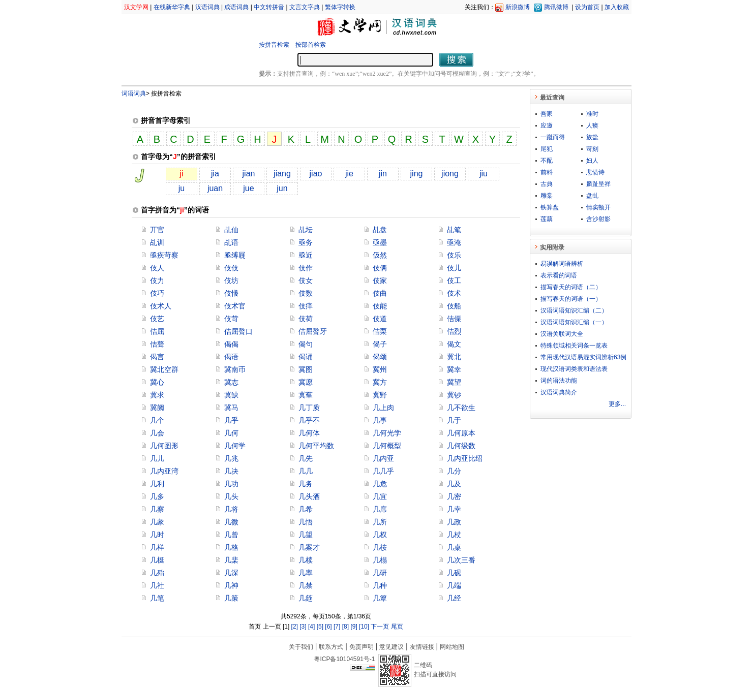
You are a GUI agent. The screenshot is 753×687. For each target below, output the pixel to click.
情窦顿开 (598, 207)
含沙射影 (598, 219)
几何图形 (164, 446)
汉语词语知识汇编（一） (574, 322)
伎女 (305, 280)
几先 (305, 458)
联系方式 (331, 646)
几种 (380, 585)
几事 (380, 420)
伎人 (157, 268)
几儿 (157, 458)
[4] (311, 626)
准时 (592, 113)
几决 (231, 471)
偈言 (157, 357)
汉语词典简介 (558, 392)
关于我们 (301, 646)
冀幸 (454, 369)
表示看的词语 (558, 275)
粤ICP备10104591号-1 (344, 659)
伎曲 (380, 293)
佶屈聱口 (238, 331)
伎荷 (305, 319)
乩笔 (454, 230)
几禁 (305, 585)
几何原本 (461, 433)
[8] (345, 626)
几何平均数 (316, 446)
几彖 (157, 522)
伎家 (380, 280)
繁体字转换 (340, 7)
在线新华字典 (172, 7)
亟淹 (454, 242)
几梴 (157, 560)
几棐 (231, 560)
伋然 (380, 255)
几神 (231, 585)
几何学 (235, 446)
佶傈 (454, 319)
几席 (380, 509)
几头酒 (309, 496)
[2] (294, 626)
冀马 (231, 407)
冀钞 (454, 395)
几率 (305, 573)
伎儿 (454, 268)
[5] (320, 626)
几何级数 (461, 446)
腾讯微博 (556, 7)
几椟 (305, 560)
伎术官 (235, 306)
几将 (231, 509)
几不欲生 (461, 407)
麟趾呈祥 (598, 184)
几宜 (380, 496)
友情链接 (422, 646)
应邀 (546, 125)
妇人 (592, 160)
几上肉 (383, 407)
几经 (454, 598)
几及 (454, 484)
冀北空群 (164, 369)
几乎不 (309, 420)
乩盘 (380, 230)
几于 (454, 420)
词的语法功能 (558, 380)
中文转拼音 (269, 7)
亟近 (305, 255)
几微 (231, 522)
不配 (546, 160)
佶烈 (454, 331)
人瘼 (592, 125)
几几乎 (383, 471)
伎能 (380, 306)
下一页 (380, 626)
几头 (231, 496)
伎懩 (231, 293)
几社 (157, 585)
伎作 (305, 268)
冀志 (231, 382)
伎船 (454, 306)
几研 (380, 573)
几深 (231, 573)
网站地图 (452, 646)
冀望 (454, 382)
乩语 (231, 242)
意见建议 (391, 646)
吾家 (546, 113)
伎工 (454, 280)
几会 (157, 433)
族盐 (592, 137)
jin (383, 173)
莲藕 (546, 219)
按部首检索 (310, 44)
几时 (157, 534)
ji (181, 173)
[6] (328, 626)
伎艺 (157, 319)
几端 (454, 585)
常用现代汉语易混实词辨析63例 (583, 357)
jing (416, 173)
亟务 (305, 242)
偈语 (231, 357)
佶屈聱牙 (312, 331)
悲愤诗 (595, 172)
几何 (231, 433)
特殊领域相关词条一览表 (574, 345)
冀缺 (231, 395)
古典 (546, 184)
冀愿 (305, 382)
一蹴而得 (552, 137)
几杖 (454, 534)
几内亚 (383, 458)
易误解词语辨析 (561, 263)
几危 (380, 484)
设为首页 (587, 7)
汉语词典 (207, 7)
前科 (546, 172)
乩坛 (305, 230)
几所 (380, 522)
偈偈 (231, 344)
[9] (353, 626)
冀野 (380, 395)
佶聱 (157, 344)
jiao (316, 173)
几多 (157, 496)
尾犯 (546, 148)
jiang (282, 173)
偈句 (305, 344)
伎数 (305, 293)
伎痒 (305, 306)
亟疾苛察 (164, 255)
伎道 (380, 319)
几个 (157, 420)
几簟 (380, 598)
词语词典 (134, 93)
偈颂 (380, 357)
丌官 (157, 230)
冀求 (157, 395)
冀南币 (235, 369)
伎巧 (157, 293)
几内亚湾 (164, 471)
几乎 (231, 420)
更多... (617, 404)
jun (282, 188)
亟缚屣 (235, 255)
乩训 (157, 242)
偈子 (380, 344)
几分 (454, 471)
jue (248, 188)
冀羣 (305, 395)
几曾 (231, 534)
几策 (231, 598)
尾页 (397, 626)
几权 (380, 534)
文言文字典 (304, 7)
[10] (364, 626)
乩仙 (231, 230)
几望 (305, 534)
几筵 (305, 598)
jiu (483, 173)
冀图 (305, 369)
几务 (305, 484)
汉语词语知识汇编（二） (574, 310)
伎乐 (454, 255)
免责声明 (361, 646)
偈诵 (305, 357)
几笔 (157, 598)
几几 (305, 471)
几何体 (309, 433)
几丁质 (309, 407)
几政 (454, 522)
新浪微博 (517, 7)
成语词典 (236, 7)
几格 (231, 547)
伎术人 (160, 306)
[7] (337, 626)
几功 (231, 484)
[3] (302, 626)
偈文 (454, 344)
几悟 (305, 522)
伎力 (157, 280)
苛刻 (592, 148)
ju (181, 188)
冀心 (157, 382)
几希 (305, 509)
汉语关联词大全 (561, 333)
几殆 (157, 573)
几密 (454, 496)
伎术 (454, 293)
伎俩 (380, 268)
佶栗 (380, 331)
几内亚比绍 (465, 458)
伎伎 (231, 268)
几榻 (380, 560)
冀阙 (157, 407)
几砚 (454, 573)
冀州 (380, 369)
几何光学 (387, 433)
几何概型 (387, 446)
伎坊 (231, 280)
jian (249, 173)
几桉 (380, 547)
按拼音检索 (274, 44)
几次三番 (461, 560)
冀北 (454, 357)
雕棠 (546, 195)
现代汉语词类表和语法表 (574, 368)
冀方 (380, 382)
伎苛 (231, 319)
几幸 (454, 509)
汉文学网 (136, 7)
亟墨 (380, 242)
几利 (157, 484)
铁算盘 (549, 207)
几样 (157, 547)
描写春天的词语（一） (570, 298)
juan (215, 188)
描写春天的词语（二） (570, 287)
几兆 (231, 458)
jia (215, 173)
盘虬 (592, 195)
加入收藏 (617, 7)
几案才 (309, 547)
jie (349, 173)
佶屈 (157, 331)
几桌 (454, 547)
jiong (450, 173)
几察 (157, 509)
